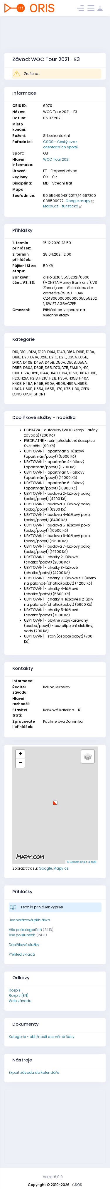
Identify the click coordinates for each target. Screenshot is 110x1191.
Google (45, 868)
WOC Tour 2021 (56, 159)
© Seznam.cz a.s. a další (81, 861)
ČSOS (77, 1184)
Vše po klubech (22, 934)
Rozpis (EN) (18, 995)
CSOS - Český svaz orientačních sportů (60, 144)
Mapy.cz (60, 868)
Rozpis (15, 990)
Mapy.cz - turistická (60, 206)
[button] (55, 800)
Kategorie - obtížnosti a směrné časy (42, 1036)
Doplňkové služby (24, 944)
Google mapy (77, 200)
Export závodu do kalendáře (34, 1072)
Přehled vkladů (22, 954)
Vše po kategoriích (25, 929)
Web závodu (20, 1000)
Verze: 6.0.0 (53, 1176)
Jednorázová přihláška (29, 919)
